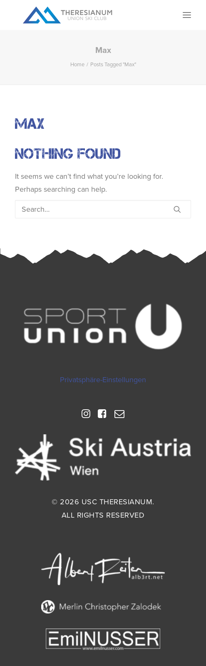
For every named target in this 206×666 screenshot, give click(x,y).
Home (77, 64)
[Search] (103, 209)
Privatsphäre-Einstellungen (103, 379)
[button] (187, 15)
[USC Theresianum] (68, 15)
